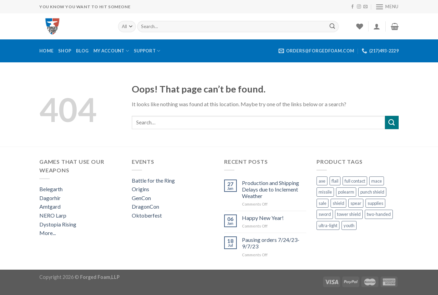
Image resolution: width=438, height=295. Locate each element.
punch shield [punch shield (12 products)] (372, 192)
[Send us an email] (365, 6)
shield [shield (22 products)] (338, 203)
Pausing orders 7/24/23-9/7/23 (270, 242)
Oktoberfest (147, 215)
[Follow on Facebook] (352, 6)
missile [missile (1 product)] (325, 192)
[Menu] (387, 6)
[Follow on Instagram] (359, 6)
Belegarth (51, 189)
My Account (111, 51)
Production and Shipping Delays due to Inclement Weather (270, 189)
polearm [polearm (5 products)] (346, 192)
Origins (140, 189)
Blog (82, 50)
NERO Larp (52, 215)
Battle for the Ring (153, 180)
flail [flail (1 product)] (335, 181)
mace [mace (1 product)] (376, 181)
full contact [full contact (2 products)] (355, 181)
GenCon (141, 198)
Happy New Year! (263, 217)
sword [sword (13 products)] (325, 214)
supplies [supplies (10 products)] (375, 203)
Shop (64, 50)
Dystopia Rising (57, 224)
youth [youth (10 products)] (349, 225)
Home (46, 50)
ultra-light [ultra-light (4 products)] (328, 225)
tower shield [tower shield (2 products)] (349, 214)
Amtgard (50, 206)
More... (47, 233)
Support (147, 51)
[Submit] (332, 26)
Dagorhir (50, 198)
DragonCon (145, 206)
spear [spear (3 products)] (355, 203)
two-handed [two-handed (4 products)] (379, 214)
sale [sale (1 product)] (322, 203)
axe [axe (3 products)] (322, 181)
